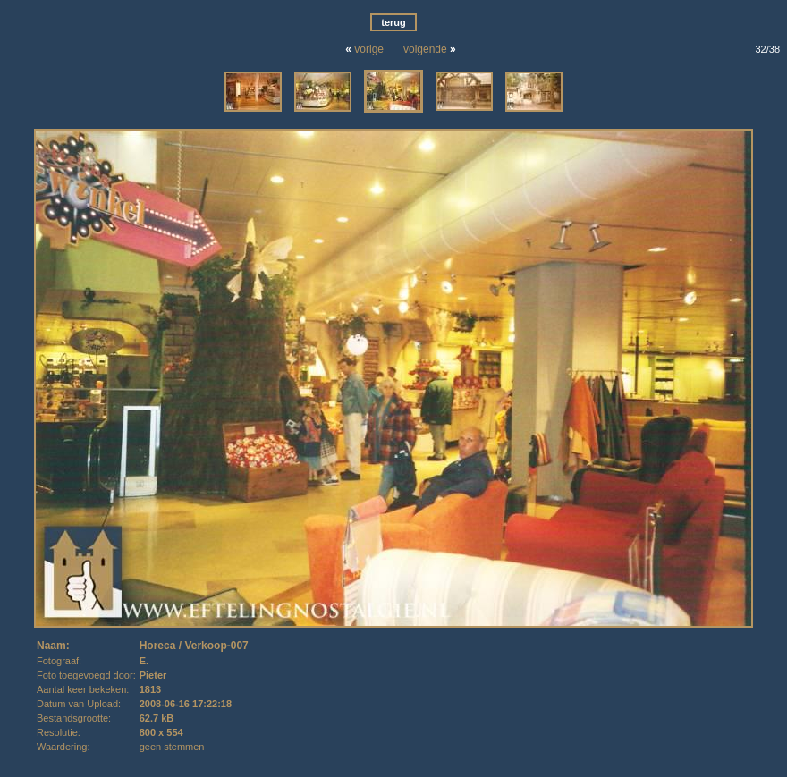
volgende (425, 49)
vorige (369, 49)
